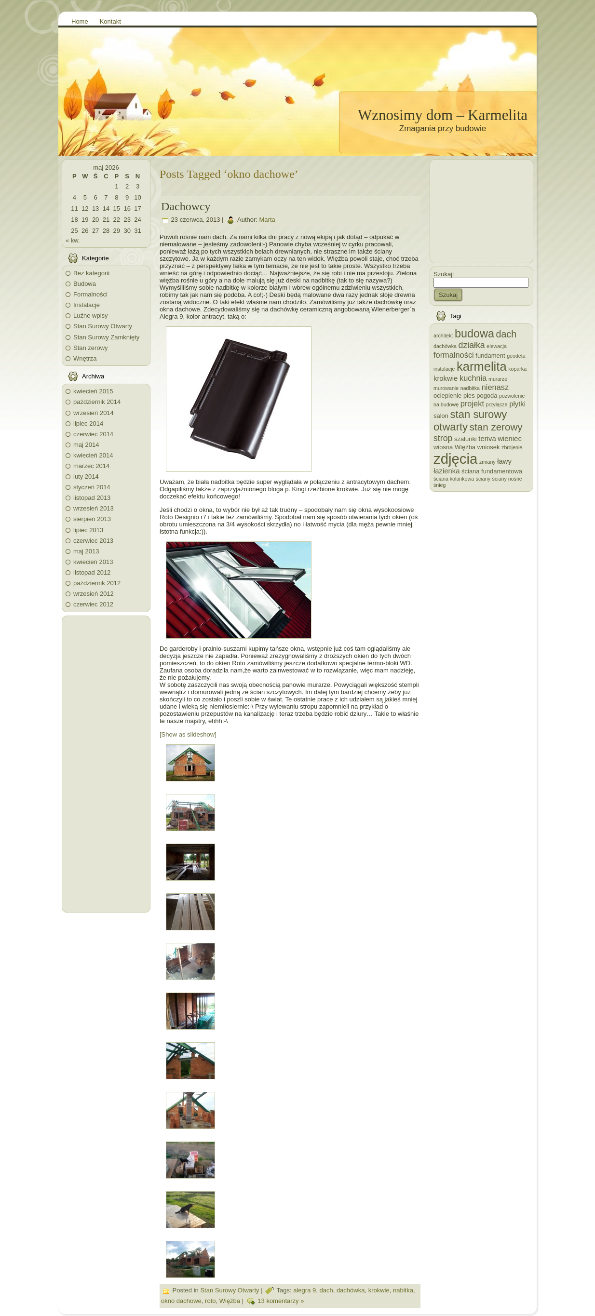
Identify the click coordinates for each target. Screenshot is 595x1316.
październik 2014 (97, 401)
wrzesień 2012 (93, 593)
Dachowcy (186, 206)
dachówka (351, 1290)
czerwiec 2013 (93, 540)
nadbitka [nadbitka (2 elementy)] (470, 388)
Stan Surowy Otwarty (102, 326)
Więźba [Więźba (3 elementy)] (465, 447)
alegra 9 (304, 1290)
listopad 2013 (91, 497)
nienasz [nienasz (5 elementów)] (495, 387)
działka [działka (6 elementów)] (472, 345)
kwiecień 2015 (93, 391)
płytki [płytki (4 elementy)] (517, 404)
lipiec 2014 (88, 423)
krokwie (379, 1290)
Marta (267, 220)
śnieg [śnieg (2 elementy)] (439, 485)
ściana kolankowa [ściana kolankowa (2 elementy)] (453, 479)
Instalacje (86, 305)
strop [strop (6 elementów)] (442, 438)
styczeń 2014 (91, 487)
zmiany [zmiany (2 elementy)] (487, 462)
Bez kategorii (91, 273)
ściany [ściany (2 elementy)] (483, 479)
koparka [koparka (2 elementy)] (517, 369)
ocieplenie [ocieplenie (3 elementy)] (447, 395)
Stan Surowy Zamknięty (106, 337)
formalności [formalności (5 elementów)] (453, 354)
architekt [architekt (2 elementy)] (443, 335)
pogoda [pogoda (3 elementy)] (486, 395)
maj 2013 (86, 551)
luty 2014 (86, 476)
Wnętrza (84, 358)
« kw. (73, 240)
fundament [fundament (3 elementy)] (490, 355)
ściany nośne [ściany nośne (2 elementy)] (507, 479)
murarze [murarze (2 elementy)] (497, 379)
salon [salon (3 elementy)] (440, 415)
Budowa (84, 283)
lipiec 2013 (88, 530)
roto (210, 1301)
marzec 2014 (91, 466)
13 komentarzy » (280, 1301)
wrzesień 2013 (93, 508)
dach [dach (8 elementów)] (506, 334)
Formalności (90, 294)
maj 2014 (86, 444)
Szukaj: (443, 274)
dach (326, 1290)
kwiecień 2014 (93, 455)
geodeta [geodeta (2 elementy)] (516, 356)
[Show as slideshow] (188, 734)
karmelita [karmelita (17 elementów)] (482, 366)
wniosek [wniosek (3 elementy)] (488, 447)
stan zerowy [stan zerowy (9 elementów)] (496, 426)
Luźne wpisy (90, 315)
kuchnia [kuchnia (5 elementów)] (473, 378)
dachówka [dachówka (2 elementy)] (445, 346)
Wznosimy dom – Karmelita (442, 115)
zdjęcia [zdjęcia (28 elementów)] (455, 459)
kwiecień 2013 (93, 561)
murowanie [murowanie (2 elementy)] (446, 388)
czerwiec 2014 (93, 434)
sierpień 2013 (92, 519)
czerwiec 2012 (93, 604)
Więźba (229, 1301)
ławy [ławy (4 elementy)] (504, 461)
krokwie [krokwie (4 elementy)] (445, 378)
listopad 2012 (91, 572)
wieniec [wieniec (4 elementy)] (510, 439)
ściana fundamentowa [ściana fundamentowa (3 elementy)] (491, 471)
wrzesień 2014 (93, 412)
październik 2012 (97, 583)
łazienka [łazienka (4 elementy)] (446, 471)
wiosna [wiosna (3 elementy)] (443, 447)
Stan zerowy (90, 347)
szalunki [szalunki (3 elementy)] (465, 439)
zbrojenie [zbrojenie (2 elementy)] (511, 447)
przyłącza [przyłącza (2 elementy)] (497, 404)
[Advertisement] (106, 764)
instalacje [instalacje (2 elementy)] (444, 369)
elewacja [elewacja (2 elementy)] (496, 346)
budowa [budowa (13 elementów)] (474, 333)
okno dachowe (181, 1301)
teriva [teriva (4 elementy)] (487, 439)
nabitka (403, 1290)
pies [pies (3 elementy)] (469, 395)
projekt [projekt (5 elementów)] (472, 403)
